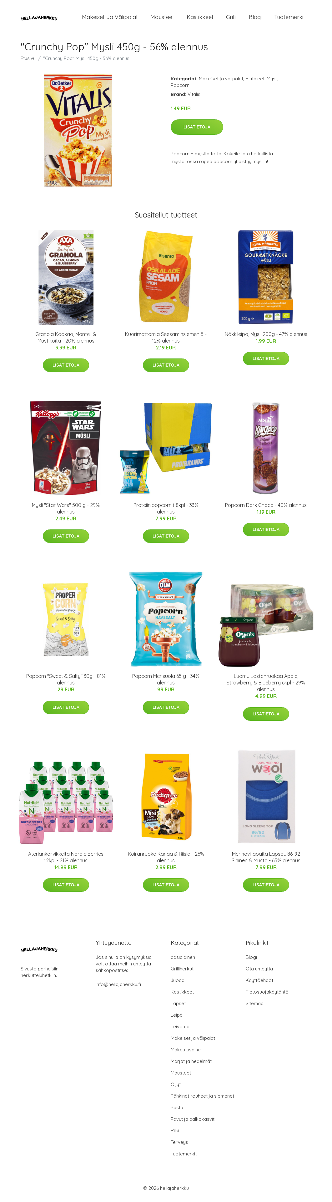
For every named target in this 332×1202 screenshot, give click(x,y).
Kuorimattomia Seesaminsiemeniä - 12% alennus (166, 340)
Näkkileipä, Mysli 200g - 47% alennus (266, 337)
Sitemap (255, 1006)
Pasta (177, 1111)
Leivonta (180, 1030)
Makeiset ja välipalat (110, 18)
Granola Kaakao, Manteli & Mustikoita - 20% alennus (65, 340)
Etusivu (28, 61)
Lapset (178, 1006)
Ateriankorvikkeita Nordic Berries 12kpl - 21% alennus (65, 860)
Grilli (231, 18)
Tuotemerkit (289, 18)
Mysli (272, 82)
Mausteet (162, 18)
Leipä (177, 1018)
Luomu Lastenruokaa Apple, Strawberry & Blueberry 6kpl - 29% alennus (266, 686)
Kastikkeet (200, 18)
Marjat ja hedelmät (191, 1064)
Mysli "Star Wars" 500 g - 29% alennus (66, 511)
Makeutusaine (186, 1053)
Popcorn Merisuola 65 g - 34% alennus (165, 682)
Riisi (175, 1134)
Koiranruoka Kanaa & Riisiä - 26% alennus (166, 860)
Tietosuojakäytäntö (267, 995)
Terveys (179, 1145)
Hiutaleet (254, 82)
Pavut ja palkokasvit (192, 1122)
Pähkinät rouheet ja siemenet (202, 1099)
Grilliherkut (182, 972)
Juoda (177, 983)
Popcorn (180, 88)
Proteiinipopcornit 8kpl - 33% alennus (166, 511)
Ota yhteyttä (259, 972)
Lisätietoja (197, 130)
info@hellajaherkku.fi (118, 987)
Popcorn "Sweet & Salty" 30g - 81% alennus (66, 682)
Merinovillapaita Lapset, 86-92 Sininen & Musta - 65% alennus (266, 860)
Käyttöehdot (259, 983)
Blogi (255, 18)
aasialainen (183, 960)
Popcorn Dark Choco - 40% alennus (266, 508)
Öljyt (176, 1087)
